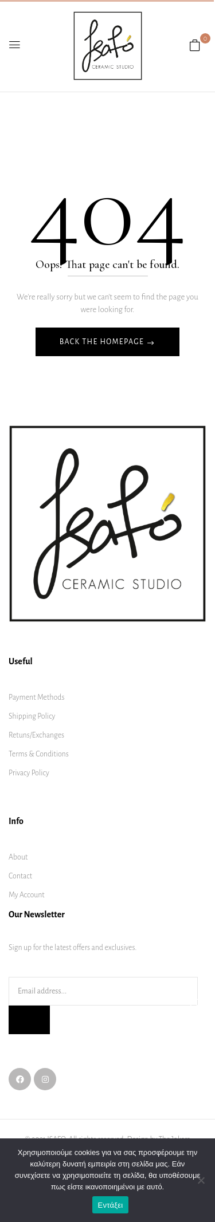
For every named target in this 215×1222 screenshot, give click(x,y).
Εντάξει (110, 1205)
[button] (195, 46)
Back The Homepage (103, 342)
